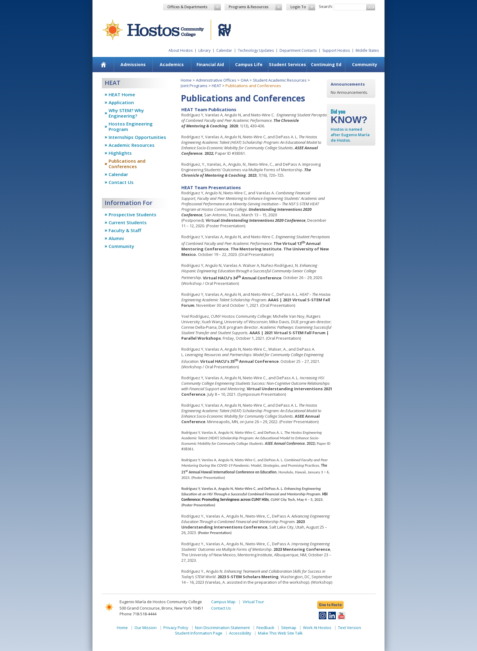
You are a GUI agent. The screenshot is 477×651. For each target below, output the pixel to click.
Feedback (265, 627)
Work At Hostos (317, 627)
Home (186, 80)
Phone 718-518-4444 (138, 614)
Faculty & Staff (125, 230)
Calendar (224, 50)
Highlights (120, 153)
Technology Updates (256, 50)
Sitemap (288, 627)
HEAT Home (122, 94)
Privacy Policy (175, 627)
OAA (245, 80)
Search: (326, 6)
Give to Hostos (330, 604)
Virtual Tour (253, 601)
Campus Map (223, 601)
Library (204, 50)
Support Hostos (336, 50)
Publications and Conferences (127, 163)
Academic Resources (132, 145)
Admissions (133, 64)
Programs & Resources (255, 7)
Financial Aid (210, 64)
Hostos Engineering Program (131, 126)
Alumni (116, 238)
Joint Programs (194, 85)
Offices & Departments (194, 7)
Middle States (367, 50)
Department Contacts (298, 50)
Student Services (287, 64)
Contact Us (121, 182)
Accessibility (240, 633)
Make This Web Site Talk (280, 633)
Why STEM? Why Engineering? (126, 113)
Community (364, 64)
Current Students (128, 222)
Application (121, 102)
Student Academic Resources (280, 80)
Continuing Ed (326, 64)
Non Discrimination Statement (222, 627)
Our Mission (145, 627)
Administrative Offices (216, 80)
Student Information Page (198, 633)
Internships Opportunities (137, 137)
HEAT (216, 85)
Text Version (349, 627)
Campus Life (249, 64)
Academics (172, 64)
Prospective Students (132, 214)
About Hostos (181, 50)
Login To (303, 7)
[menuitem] (103, 64)
